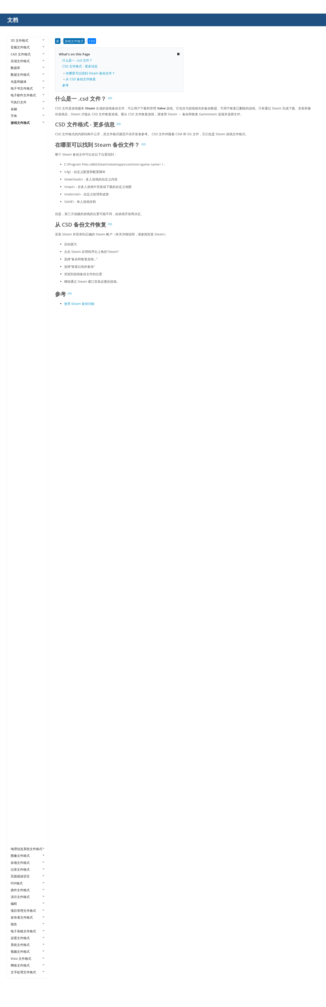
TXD (18, 732)
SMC (18, 718)
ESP (18, 308)
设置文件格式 (27, 938)
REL (18, 616)
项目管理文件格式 (27, 910)
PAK (18, 540)
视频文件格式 (27, 951)
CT (17, 266)
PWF (18, 602)
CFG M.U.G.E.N (26, 211)
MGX (18, 431)
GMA (18, 348)
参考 (65, 85)
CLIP (18, 239)
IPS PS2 (20, 362)
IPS (17, 355)
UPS (18, 760)
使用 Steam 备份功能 (79, 303)
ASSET (19, 150)
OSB (18, 499)
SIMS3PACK (23, 712)
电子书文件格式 (27, 88)
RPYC (19, 643)
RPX (18, 636)
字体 (27, 116)
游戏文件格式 (27, 123)
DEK (18, 280)
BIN (18, 163)
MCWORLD (23, 417)
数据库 (27, 68)
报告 (27, 924)
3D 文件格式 (27, 40)
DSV (18, 287)
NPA (18, 479)
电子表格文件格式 (27, 931)
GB (17, 328)
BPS (18, 198)
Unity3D (21, 753)
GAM (18, 321)
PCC (18, 554)
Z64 (18, 842)
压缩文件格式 (27, 61)
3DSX (19, 136)
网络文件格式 (27, 965)
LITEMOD (22, 383)
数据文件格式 (27, 74)
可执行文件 (27, 102)
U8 (17, 739)
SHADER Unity (25, 698)
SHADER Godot (26, 684)
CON (18, 246)
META (19, 424)
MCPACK (21, 396)
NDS (18, 465)
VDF (18, 773)
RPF (18, 630)
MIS (18, 445)
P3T (18, 533)
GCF (18, 342)
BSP (18, 205)
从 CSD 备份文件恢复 (81, 79)
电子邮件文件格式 (27, 95)
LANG (19, 376)
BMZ (18, 177)
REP (18, 623)
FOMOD (21, 314)
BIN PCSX (22, 170)
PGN (18, 568)
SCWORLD (22, 664)
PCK (18, 561)
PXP (18, 609)
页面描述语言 (27, 876)
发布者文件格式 (27, 917)
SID (17, 705)
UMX (18, 746)
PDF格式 (27, 883)
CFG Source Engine (29, 218)
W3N (18, 815)
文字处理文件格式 (27, 972)
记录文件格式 (27, 869)
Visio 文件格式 (27, 958)
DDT (18, 273)
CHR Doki (22, 232)
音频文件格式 (27, 47)
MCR (18, 403)
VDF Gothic (23, 780)
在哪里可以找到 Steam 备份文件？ (90, 73)
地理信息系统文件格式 (27, 849)
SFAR (19, 670)
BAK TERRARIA (26, 157)
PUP (18, 595)
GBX (18, 335)
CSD (18, 260)
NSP (18, 485)
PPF (17, 581)
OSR (18, 513)
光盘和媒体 (27, 81)
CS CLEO (21, 253)
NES (18, 472)
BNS (18, 184)
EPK (18, 301)
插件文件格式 (27, 890)
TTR (18, 725)
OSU (18, 520)
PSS (18, 588)
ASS (18, 143)
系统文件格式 (27, 945)
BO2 (18, 191)
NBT (18, 458)
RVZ (18, 650)
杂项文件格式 (27, 862)
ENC (18, 294)
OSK (18, 506)
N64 (18, 451)
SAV (18, 657)
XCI (17, 828)
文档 (12, 20)
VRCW (19, 808)
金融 (27, 109)
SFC (18, 677)
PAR (18, 547)
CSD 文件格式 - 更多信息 (80, 66)
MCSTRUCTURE (26, 410)
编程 (27, 903)
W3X (18, 821)
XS (17, 835)
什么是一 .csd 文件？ (77, 60)
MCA (18, 390)
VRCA (19, 801)
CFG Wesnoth (25, 225)
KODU (19, 369)
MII (17, 438)
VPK (18, 794)
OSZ (18, 527)
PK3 (18, 575)
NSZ (18, 492)
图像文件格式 (27, 855)
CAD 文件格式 (27, 54)
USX (18, 766)
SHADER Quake (26, 691)
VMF (18, 787)
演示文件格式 (27, 897)
